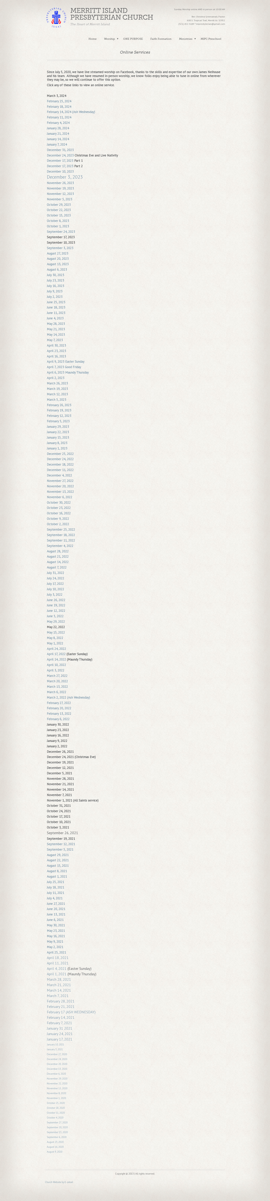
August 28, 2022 (58, 551)
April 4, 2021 (57, 968)
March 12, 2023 (57, 394)
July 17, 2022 (55, 584)
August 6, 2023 (57, 269)
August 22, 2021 (58, 860)
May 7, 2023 (55, 340)
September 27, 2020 (57, 1122)
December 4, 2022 (59, 475)
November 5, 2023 (59, 199)
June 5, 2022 (55, 616)
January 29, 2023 (58, 427)
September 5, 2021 (60, 849)
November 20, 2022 (60, 486)
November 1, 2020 (56, 1098)
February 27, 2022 (59, 703)
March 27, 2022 (57, 676)
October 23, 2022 (59, 508)
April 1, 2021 (57, 974)
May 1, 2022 (55, 643)
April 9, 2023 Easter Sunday (65, 362)
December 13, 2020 (57, 1069)
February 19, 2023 (59, 410)
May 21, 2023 (56, 329)
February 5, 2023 (58, 421)
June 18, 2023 (56, 307)
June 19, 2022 (56, 605)
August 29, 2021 (58, 855)
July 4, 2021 (54, 898)
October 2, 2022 (58, 524)
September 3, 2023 (60, 248)
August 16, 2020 (55, 1147)
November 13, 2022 (60, 492)
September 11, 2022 (61, 540)
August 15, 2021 (58, 866)
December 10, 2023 (60, 171)
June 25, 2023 (56, 302)
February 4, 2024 (58, 123)
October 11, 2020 (56, 1112)
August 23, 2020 (55, 1142)
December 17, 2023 (60, 161)
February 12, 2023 (59, 416)
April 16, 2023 (56, 356)
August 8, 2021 (57, 871)
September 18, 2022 (61, 535)
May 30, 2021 (56, 925)
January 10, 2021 (55, 1044)
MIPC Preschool (211, 38)
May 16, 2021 (56, 936)
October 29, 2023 (59, 205)
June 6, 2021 (55, 920)
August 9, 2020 (54, 1151)
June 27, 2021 (56, 904)
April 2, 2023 (55, 378)
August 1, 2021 (57, 876)
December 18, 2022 (60, 464)
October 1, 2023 (58, 226)
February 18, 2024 (59, 107)
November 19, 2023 (60, 188)
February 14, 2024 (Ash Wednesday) (71, 112)
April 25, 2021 (56, 952)
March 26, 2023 (57, 383)
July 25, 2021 (55, 882)
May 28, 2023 (56, 324)
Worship (109, 38)
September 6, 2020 (56, 1137)
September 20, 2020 (57, 1127)
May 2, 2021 (55, 947)
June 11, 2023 (56, 313)
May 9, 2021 (55, 942)
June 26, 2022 (56, 600)
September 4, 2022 (60, 546)
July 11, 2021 (55, 893)
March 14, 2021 (59, 990)
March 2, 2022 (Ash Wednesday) (68, 697)
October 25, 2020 (56, 1103)
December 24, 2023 (60, 155)
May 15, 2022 (56, 632)
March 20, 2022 (57, 681)
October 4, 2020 (55, 1117)
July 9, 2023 (54, 291)
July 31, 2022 (55, 573)
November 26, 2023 (60, 183)
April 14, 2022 (56, 659)
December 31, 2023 (60, 150)
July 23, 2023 (55, 280)
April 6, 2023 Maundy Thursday (68, 372)
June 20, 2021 (56, 909)
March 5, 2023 (56, 400)
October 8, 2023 (58, 221)
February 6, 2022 (58, 719)
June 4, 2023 (55, 318)
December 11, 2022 (60, 470)
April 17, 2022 (56, 654)
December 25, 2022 (60, 454)
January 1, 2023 (57, 448)
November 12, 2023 (60, 194)
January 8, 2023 (57, 443)
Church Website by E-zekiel (59, 1182)
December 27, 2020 (57, 1054)
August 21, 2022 (58, 556)
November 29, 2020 (57, 1078)
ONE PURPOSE (133, 38)
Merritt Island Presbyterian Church (111, 14)
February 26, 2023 (59, 405)
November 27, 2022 (60, 481)
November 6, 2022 (59, 497)
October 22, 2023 (59, 210)
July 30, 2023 (55, 275)
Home (92, 38)
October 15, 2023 (59, 215)
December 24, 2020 (57, 1059)
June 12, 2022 (56, 611)
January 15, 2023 (58, 437)
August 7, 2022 (57, 567)
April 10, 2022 (56, 665)
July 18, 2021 (55, 887)
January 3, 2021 (55, 1049)
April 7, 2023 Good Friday (64, 367)
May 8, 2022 (55, 638)
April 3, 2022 (55, 670)
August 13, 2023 (58, 264)
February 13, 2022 (59, 714)
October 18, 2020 (56, 1108)
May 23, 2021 (56, 931)
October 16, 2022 (59, 513)
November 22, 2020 (57, 1083)
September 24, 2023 (61, 232)
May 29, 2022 (56, 622)
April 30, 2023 (56, 345)
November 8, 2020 (56, 1093)
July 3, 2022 (54, 595)
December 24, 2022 (60, 459)
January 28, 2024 (58, 128)
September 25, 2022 (61, 529)
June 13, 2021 (56, 914)
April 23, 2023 (56, 351)
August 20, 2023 (58, 259)
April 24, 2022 (56, 649)
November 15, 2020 (57, 1088)
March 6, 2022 (56, 692)
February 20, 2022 (59, 708)
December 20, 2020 (57, 1064)
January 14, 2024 (58, 139)
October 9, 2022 (58, 519)
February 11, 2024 (59, 117)
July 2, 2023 (54, 297)
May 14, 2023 (56, 335)
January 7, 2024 (57, 144)
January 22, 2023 (58, 432)
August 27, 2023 (57, 253)
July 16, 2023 (55, 286)
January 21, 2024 (58, 134)
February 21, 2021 (61, 1006)
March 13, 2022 (57, 687)
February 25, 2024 (59, 101)
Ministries (185, 38)
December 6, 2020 (56, 1073)
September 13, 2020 (57, 1132)
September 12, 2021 (61, 844)
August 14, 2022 (58, 562)
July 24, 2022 (55, 578)
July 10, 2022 (55, 589)
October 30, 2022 (59, 502)
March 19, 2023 (57, 389)
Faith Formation (161, 38)
